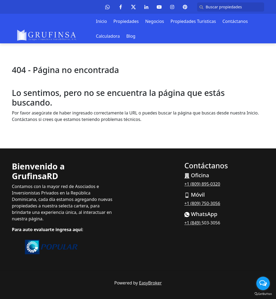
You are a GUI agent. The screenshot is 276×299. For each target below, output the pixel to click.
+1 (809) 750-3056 (202, 203)
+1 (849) (193, 223)
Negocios (154, 21)
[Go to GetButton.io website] (263, 293)
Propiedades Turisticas (193, 21)
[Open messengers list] (263, 283)
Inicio (101, 21)
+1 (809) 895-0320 (202, 184)
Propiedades (126, 21)
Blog (130, 36)
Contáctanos (235, 21)
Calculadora (108, 36)
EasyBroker (150, 283)
